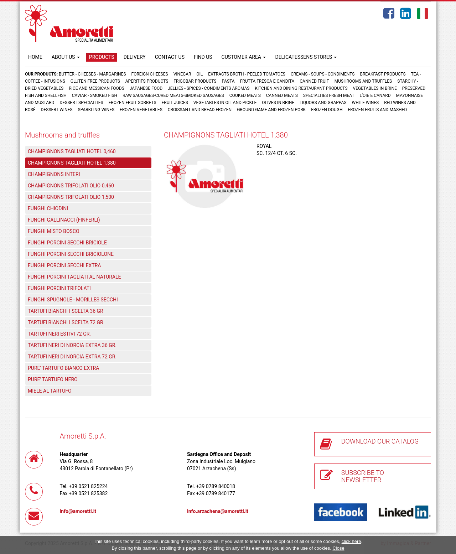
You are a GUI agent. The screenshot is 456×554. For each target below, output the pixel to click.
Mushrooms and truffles (363, 81)
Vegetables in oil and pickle (224, 102)
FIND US (203, 57)
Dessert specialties (81, 102)
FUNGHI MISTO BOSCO (53, 231)
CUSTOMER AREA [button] (244, 57)
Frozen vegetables (141, 109)
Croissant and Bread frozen (200, 109)
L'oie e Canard (375, 95)
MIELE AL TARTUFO (50, 391)
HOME (35, 57)
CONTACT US (170, 57)
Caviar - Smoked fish (94, 95)
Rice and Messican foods (96, 88)
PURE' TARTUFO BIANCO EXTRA (63, 368)
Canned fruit (314, 81)
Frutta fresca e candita (267, 81)
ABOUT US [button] (66, 57)
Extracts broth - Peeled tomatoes (246, 74)
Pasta (228, 81)
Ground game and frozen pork (271, 109)
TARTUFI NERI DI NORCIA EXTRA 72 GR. (72, 356)
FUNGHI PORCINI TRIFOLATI (59, 288)
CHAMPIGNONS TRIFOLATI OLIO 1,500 (71, 197)
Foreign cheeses (149, 74)
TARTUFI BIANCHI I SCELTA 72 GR (65, 322)
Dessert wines (57, 109)
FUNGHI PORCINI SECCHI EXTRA (64, 265)
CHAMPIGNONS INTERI (54, 174)
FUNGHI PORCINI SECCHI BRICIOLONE (71, 254)
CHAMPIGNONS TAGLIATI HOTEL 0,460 (72, 151)
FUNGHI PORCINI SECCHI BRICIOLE (67, 242)
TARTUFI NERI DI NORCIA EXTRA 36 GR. (72, 345)
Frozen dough (326, 109)
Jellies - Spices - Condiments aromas (208, 88)
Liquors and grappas (323, 102)
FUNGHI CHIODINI (48, 208)
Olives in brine (278, 102)
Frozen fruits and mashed (377, 109)
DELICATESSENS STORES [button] (306, 57)
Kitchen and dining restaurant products (301, 88)
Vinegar (182, 74)
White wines (365, 102)
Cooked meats (245, 95)
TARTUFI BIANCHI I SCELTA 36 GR (65, 311)
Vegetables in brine (375, 88)
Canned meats (282, 95)
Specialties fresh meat (328, 95)
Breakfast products (382, 74)
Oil (199, 74)
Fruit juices (175, 102)
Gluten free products (95, 81)
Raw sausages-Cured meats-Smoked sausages (173, 95)
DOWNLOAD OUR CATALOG (380, 441)
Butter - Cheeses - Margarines (92, 74)
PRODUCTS (101, 57)
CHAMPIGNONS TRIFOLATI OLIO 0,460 (71, 185)
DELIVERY (135, 57)
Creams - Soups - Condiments (323, 74)
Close (338, 548)
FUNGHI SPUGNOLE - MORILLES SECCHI (73, 299)
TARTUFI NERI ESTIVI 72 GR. (59, 334)
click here (351, 541)
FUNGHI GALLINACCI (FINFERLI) (64, 220)
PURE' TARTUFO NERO (53, 379)
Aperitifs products (147, 81)
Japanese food (146, 88)
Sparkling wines (96, 109)
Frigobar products (194, 81)
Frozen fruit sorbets (132, 102)
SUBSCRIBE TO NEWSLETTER (362, 476)
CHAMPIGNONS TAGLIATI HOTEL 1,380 (72, 163)
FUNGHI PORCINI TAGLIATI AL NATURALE (74, 277)
